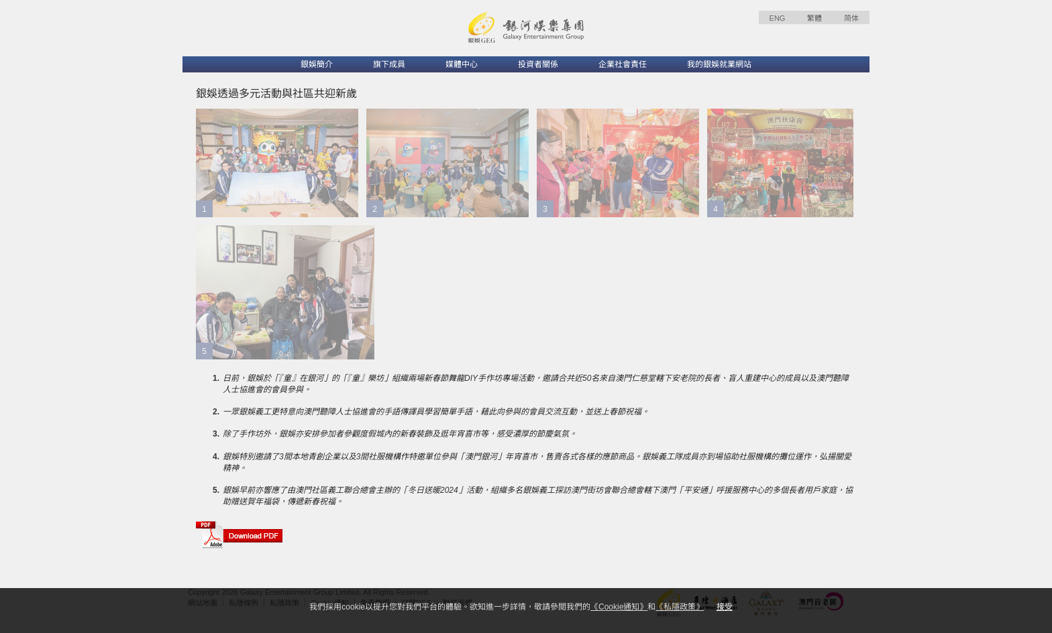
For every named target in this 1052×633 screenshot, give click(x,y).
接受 (725, 607)
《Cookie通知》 (618, 607)
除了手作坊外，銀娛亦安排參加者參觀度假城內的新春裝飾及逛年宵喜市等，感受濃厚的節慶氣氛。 (400, 434)
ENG (778, 18)
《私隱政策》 (679, 607)
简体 (851, 18)
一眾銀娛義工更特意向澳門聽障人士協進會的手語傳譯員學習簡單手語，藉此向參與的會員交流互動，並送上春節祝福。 (436, 411)
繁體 (814, 18)
